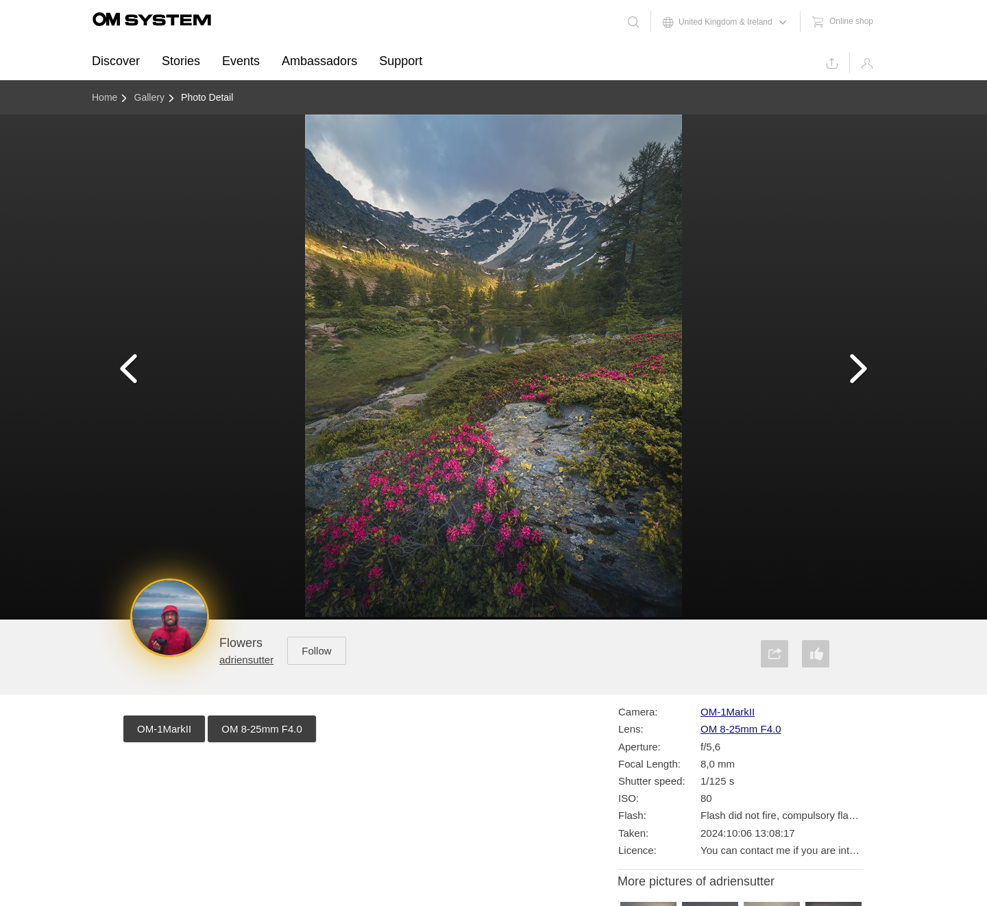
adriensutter (246, 659)
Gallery (149, 97)
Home (104, 97)
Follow (316, 651)
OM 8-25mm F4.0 (261, 729)
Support (400, 61)
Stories (181, 61)
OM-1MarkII (164, 729)
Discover (116, 61)
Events (241, 61)
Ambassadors (319, 61)
